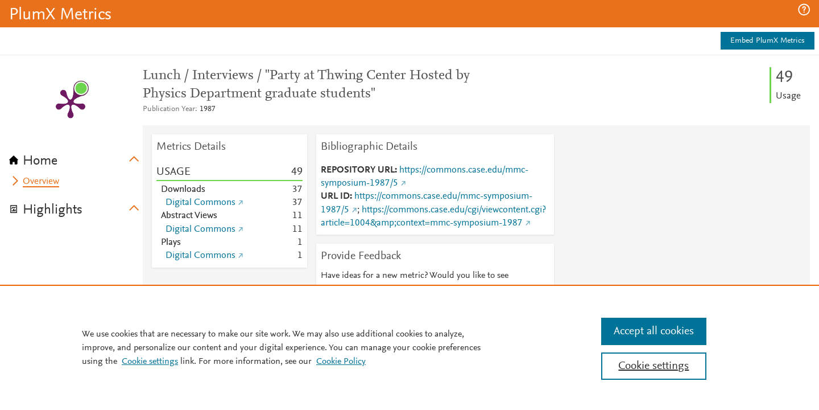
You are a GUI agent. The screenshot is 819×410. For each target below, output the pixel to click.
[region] (409, 347)
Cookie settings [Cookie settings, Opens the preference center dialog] (653, 366)
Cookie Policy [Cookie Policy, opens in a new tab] (341, 361)
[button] (804, 10)
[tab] (76, 157)
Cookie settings (150, 361)
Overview (41, 181)
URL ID (335, 196)
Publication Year (169, 109)
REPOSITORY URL (358, 170)
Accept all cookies (654, 331)
